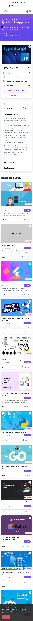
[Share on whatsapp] (18, 95)
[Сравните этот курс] (29, 67)
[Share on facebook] (11, 95)
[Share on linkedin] (21, 95)
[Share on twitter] (15, 95)
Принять (6, 616)
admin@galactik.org (18, 2)
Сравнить (27, 210)
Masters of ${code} (12, 27)
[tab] (6, 104)
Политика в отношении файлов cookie (11, 612)
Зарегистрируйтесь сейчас (16, 90)
